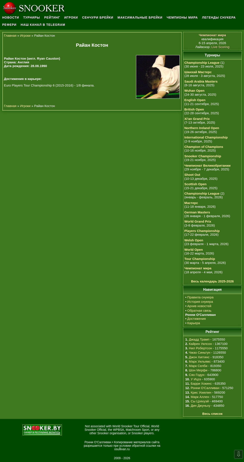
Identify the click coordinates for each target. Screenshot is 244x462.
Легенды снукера (219, 17)
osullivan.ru (122, 449)
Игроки (71, 17)
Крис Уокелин (201, 392)
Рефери (9, 24)
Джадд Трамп (199, 339)
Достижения (196, 318)
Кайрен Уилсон (200, 344)
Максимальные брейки (140, 17)
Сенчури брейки (97, 17)
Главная (10, 35)
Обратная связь (199, 310)
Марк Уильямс (200, 361)
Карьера (193, 323)
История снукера (200, 301)
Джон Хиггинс (199, 357)
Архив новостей (199, 306)
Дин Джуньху (200, 405)
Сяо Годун (196, 375)
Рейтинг (52, 17)
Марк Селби (198, 366)
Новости (10, 17)
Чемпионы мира (182, 17)
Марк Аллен (200, 397)
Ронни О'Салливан (205, 388)
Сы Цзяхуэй (200, 401)
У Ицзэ (196, 379)
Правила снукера (200, 297)
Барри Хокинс (201, 383)
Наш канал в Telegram (43, 24)
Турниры (31, 17)
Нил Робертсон (200, 348)
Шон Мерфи (198, 370)
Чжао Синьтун (199, 352)
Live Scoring (220, 47)
